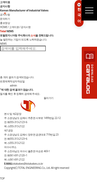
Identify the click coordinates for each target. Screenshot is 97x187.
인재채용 (64, 14)
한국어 (79, 13)
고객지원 (55, 14)
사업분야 (28, 14)
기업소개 (19, 14)
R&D (48, 13)
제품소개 (37, 14)
